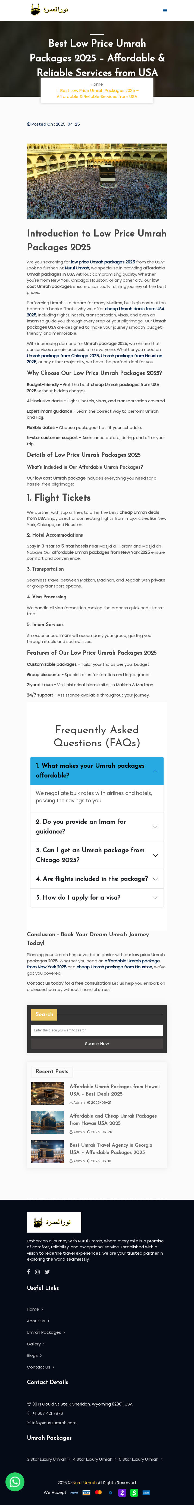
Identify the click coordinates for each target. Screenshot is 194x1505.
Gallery (36, 1344)
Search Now (97, 1043)
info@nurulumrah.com (54, 1423)
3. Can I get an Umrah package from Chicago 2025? (90, 855)
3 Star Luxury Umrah (48, 1459)
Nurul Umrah (77, 268)
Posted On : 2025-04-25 (53, 124)
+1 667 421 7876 (47, 1413)
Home (97, 84)
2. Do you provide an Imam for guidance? (81, 827)
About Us (38, 1321)
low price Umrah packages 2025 (103, 262)
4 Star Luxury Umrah (94, 1459)
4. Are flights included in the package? (92, 879)
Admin (77, 1102)
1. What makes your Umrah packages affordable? (90, 771)
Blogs (34, 1355)
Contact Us (40, 1367)
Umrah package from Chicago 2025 (63, 356)
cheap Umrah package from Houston (114, 967)
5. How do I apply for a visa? (78, 898)
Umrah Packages (46, 1332)
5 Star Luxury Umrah (140, 1459)
